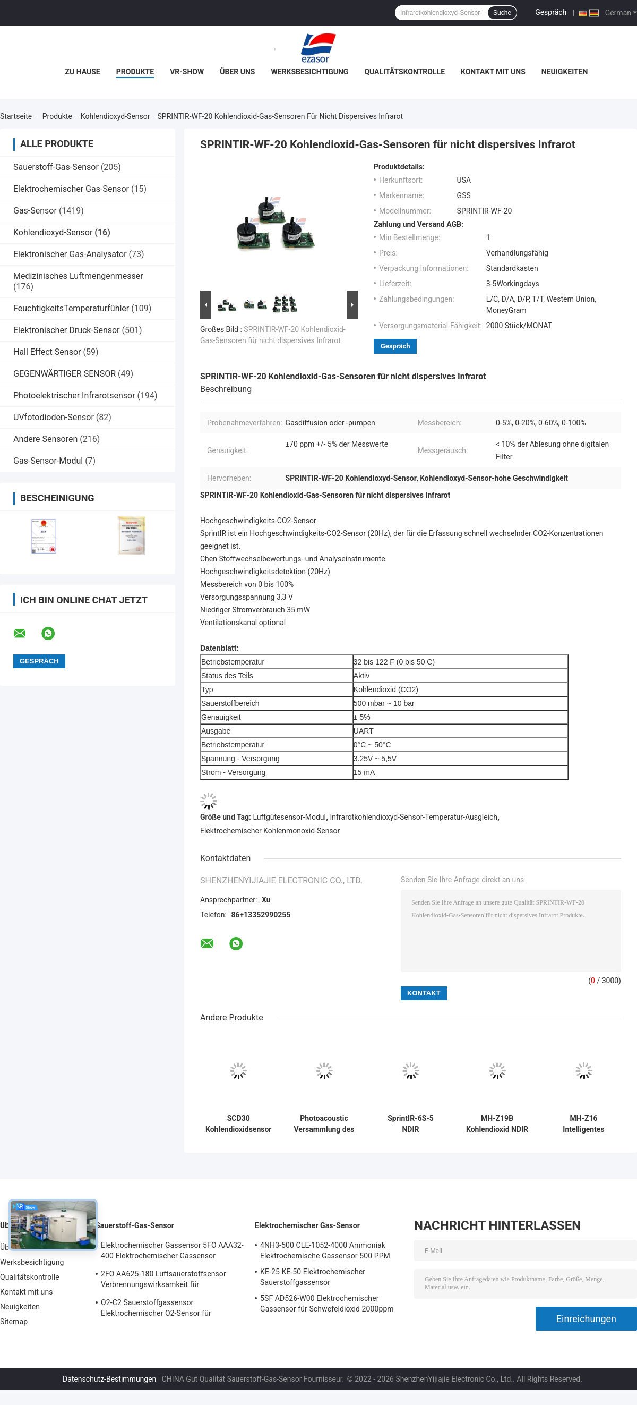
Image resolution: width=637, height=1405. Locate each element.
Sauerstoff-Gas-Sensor (56, 167)
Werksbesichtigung (309, 71)
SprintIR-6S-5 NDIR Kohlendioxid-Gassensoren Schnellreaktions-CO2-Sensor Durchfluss (410, 1124)
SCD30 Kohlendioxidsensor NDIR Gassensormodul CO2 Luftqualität (238, 1124)
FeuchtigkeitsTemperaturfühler (71, 308)
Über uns (237, 71)
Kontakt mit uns (493, 71)
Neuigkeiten (564, 71)
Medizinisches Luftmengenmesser (78, 276)
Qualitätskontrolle (404, 71)
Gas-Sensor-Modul (48, 461)
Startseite (16, 116)
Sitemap (14, 1321)
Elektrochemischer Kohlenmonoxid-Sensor (270, 831)
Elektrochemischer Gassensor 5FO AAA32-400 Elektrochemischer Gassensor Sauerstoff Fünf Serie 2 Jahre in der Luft (172, 1252)
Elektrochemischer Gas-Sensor (71, 189)
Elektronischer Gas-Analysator (70, 254)
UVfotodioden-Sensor (53, 417)
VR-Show (187, 71)
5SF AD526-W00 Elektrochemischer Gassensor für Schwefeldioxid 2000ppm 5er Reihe (327, 1305)
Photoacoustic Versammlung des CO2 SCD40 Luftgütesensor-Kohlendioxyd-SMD (324, 1124)
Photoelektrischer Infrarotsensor (74, 395)
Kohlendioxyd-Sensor (115, 116)
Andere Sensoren (45, 439)
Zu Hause (82, 71)
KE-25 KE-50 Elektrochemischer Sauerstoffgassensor (312, 1277)
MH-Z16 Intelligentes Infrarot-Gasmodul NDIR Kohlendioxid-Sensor (583, 1124)
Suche (502, 12)
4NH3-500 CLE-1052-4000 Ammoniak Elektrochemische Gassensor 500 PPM (325, 1250)
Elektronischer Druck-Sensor (66, 330)
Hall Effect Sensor (47, 352)
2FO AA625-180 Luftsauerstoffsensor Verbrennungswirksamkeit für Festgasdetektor (163, 1281)
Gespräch (550, 12)
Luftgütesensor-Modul (289, 817)
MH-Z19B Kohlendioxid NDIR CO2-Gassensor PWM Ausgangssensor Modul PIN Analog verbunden (497, 1124)
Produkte (135, 71)
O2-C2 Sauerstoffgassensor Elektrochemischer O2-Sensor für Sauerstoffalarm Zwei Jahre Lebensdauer (170, 1309)
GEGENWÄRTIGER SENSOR (64, 374)
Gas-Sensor (35, 211)
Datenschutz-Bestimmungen (109, 1379)
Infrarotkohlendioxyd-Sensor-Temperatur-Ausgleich (414, 817)
